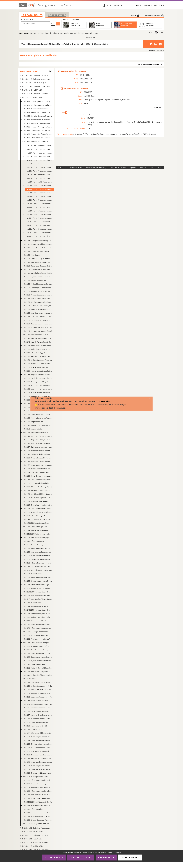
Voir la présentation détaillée (148, 64)
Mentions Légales (76, 167)
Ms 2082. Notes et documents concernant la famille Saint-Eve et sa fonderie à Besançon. (38, 112)
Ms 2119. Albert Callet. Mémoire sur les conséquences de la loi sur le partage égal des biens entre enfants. (38, 251)
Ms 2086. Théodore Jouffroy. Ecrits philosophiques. (38, 127)
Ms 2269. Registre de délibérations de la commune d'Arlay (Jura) (38, 661)
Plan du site (62, 167)
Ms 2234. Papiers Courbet (33, 574)
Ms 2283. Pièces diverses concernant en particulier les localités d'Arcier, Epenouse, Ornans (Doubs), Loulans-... (38, 700)
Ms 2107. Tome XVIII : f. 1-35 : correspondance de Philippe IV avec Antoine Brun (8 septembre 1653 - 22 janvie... (40, 207)
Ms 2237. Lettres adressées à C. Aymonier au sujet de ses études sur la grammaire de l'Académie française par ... (38, 584)
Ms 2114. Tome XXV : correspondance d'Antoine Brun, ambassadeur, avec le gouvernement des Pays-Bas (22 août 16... (40, 232)
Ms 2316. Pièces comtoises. (33, 809)
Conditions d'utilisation (118, 167)
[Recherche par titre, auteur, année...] (35, 23)
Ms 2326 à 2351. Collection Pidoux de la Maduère (35, 828)
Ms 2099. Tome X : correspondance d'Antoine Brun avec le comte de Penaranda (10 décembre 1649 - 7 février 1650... (40, 178)
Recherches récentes (154, 15)
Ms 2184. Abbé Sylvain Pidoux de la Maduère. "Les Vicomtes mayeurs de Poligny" (38, 472)
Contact (155, 5)
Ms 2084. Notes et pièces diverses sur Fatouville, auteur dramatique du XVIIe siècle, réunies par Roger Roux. (38, 119)
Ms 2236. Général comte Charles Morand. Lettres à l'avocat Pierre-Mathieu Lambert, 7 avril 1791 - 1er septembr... (38, 581)
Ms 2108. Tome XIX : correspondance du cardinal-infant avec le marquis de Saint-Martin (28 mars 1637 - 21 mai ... (40, 211)
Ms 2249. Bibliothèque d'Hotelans (36, 621)
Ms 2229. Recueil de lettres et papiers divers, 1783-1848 (38, 555)
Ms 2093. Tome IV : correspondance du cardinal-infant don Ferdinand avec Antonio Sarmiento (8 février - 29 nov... (40, 156)
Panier (135, 15)
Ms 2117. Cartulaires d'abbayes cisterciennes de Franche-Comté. (38, 244)
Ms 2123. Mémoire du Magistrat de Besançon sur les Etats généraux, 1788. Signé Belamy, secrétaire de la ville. (38, 266)
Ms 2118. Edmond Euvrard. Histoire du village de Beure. (38, 248)
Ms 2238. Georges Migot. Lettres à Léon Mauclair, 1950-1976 (38, 588)
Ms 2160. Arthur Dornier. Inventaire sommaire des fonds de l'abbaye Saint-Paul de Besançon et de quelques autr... (38, 389)
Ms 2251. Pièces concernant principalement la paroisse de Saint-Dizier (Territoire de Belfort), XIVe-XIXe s (38, 628)
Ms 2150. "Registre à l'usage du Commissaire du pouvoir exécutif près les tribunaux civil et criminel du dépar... (38, 356)
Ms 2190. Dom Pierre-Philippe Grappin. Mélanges (38, 494)
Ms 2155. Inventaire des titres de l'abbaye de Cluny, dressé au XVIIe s (38, 371)
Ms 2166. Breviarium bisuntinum (35, 411)
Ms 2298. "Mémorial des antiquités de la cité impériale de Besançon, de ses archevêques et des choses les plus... (38, 755)
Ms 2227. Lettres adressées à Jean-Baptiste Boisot (38, 548)
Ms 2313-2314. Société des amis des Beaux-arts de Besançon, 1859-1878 (38, 802)
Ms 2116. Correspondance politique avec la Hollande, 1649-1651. (38, 240)
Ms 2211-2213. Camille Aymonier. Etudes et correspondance (37, 527)
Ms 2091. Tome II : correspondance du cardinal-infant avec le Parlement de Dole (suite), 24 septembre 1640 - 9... (40, 149)
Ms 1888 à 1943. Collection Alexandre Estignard (35, 79)
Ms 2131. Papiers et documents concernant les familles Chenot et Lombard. (38, 295)
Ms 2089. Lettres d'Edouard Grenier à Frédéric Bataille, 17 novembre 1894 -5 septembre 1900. (38, 138)
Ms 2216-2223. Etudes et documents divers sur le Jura (37, 534)
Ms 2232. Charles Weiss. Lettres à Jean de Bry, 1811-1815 (38, 566)
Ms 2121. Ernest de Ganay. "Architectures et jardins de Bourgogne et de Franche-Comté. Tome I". (38, 259)
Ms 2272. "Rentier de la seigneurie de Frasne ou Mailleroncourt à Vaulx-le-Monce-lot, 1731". (38, 671)
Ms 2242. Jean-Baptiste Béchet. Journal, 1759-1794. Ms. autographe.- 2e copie (38, 599)
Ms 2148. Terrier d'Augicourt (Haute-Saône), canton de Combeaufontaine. (38, 349)
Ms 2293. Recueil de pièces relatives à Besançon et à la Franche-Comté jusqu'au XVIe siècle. (38, 737)
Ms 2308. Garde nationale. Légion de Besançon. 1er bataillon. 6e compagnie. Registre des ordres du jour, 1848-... (38, 784)
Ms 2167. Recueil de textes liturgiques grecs (38, 414)
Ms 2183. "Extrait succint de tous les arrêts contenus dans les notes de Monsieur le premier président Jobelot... (38, 469)
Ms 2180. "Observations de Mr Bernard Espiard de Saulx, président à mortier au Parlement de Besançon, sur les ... (38, 458)
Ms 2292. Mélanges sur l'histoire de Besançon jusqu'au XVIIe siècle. (38, 733)
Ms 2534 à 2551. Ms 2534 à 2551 (32, 839)
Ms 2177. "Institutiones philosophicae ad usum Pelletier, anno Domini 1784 (38, 447)
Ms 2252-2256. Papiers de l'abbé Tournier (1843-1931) (37, 632)
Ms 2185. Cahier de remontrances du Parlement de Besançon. (38, 476)
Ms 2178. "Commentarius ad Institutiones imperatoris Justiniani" (38, 450)
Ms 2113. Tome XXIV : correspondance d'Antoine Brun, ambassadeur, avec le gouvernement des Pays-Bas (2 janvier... (40, 229)
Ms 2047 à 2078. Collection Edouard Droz (35, 93)
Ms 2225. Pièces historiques (34, 541)
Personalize (106, 857)
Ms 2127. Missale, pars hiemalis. (35, 280)
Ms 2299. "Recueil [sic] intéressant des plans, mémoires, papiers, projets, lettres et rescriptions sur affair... (38, 758)
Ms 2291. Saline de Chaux (33, 729)
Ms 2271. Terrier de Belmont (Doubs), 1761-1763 (38, 668)
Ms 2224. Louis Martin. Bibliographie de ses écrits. (38, 537)
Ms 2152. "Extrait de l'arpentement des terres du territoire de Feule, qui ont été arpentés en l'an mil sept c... (38, 364)
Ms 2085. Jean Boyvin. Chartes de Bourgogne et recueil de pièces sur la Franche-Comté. (38, 123)
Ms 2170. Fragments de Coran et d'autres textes (38, 425)
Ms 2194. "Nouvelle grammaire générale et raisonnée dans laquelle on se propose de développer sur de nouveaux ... (38, 505)
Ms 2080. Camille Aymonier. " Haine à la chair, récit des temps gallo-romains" (38, 105)
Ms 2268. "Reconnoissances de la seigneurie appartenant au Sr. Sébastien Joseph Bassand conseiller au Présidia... (38, 657)
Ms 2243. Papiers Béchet (32, 603)
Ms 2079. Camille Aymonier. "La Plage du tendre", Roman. (38, 101)
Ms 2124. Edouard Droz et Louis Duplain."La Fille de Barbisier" (38, 269)
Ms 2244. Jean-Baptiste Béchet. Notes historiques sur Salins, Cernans (38, 606)
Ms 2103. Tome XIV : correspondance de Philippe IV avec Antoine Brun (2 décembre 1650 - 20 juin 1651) (40, 193)
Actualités (147, 5)
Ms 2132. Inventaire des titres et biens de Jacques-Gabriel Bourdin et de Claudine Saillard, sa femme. (38, 298)
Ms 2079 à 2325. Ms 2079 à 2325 (32, 97)
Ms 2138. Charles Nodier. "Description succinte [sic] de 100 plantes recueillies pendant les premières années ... (38, 320)
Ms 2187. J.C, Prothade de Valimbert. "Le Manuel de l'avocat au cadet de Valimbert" (38, 483)
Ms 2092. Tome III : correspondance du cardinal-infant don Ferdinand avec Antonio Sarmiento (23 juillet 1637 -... (40, 153)
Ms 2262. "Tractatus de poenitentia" (37, 639)
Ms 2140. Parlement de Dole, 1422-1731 (38, 327)
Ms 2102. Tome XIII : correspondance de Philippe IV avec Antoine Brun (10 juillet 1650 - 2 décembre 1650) (40, 189)
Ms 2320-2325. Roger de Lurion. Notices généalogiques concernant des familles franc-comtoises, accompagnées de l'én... (37, 824)
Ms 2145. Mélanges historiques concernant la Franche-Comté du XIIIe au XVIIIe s (38, 338)
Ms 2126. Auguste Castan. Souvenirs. (37, 277)
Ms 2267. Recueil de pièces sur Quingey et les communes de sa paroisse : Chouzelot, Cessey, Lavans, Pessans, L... (38, 653)
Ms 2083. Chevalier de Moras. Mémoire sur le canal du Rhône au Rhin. (38, 116)
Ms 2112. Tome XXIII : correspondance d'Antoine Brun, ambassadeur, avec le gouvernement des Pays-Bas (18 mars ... (40, 225)
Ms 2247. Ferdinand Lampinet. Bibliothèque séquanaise (38, 613)
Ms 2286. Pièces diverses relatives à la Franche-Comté (38, 711)
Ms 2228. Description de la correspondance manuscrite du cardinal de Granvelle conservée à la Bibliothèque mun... (38, 552)
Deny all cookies (81, 857)
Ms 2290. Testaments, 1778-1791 (35, 726)
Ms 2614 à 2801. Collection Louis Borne (35, 850)
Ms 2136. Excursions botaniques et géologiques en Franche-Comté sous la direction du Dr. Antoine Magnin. (38, 313)
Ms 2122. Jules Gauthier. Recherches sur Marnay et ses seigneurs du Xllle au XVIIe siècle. (38, 262)
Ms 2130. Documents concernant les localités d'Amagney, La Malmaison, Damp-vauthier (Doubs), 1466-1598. (38, 291)
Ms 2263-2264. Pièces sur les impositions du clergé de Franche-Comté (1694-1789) (37, 642)
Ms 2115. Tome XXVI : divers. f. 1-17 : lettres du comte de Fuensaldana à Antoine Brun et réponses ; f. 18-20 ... (40, 236)
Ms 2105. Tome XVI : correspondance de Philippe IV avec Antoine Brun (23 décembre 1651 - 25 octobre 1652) (40, 200)
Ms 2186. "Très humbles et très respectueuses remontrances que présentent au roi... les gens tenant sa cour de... (38, 479)
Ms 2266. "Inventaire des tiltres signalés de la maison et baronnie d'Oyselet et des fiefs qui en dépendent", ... (38, 650)
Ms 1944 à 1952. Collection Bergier (33, 83)
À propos (137, 5)
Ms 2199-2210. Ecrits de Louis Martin (37, 523)
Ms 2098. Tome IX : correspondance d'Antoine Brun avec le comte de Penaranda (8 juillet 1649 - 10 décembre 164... (40, 174)
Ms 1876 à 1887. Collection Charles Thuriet (35, 75)
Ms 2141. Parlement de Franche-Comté (38, 331)
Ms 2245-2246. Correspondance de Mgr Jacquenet (37, 610)
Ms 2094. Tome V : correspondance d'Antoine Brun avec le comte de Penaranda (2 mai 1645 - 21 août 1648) (40, 160)
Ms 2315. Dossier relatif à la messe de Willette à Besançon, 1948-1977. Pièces (38, 805)
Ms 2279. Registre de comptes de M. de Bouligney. (38, 686)
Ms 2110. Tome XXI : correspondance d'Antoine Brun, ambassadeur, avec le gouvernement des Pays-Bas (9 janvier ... (40, 218)
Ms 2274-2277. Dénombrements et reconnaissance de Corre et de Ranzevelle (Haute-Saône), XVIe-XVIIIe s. (37, 679)
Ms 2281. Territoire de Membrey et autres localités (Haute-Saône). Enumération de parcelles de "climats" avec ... (38, 693)
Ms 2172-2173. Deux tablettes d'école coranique (37, 432)
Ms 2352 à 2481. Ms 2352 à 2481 (32, 831)
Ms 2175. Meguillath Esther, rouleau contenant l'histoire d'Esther (38, 440)
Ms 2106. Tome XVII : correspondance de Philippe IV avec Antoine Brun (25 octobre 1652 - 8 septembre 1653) (40, 203)
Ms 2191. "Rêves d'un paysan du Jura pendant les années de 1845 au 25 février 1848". (38, 498)
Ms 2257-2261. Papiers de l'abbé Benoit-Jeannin (37, 635)
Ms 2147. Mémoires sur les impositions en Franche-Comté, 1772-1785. (38, 345)
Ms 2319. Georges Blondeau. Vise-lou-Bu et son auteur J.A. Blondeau (38, 820)
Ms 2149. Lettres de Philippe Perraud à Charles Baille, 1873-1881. (38, 353)
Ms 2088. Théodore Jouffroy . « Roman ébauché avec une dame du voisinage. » (38, 134)
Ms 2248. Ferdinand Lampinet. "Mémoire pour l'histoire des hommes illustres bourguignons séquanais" (38, 617)
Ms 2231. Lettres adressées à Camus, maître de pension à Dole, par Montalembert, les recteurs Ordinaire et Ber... (38, 563)
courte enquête (102, 401)
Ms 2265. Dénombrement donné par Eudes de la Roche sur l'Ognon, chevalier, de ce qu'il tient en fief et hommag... (38, 646)
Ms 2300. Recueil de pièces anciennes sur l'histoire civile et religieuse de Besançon (38, 762)
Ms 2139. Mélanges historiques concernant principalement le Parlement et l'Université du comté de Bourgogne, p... (38, 324)
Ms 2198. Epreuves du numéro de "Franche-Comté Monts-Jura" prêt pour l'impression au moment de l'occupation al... (38, 519)
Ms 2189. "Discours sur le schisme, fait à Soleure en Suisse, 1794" (38, 490)
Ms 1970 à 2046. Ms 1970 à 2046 (32, 90)
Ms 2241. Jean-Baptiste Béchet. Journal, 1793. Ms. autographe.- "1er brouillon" (38, 595)
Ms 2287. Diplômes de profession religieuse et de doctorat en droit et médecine (38, 715)
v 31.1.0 (159, 167)
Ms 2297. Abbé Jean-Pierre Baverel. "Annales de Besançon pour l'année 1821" (38, 751)
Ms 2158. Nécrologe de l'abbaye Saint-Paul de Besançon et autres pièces (38, 382)
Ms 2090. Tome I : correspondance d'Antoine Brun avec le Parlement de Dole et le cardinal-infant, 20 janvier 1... (40, 146)
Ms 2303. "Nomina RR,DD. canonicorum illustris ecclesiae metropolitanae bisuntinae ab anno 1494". (38, 773)
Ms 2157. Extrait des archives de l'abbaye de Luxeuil (38, 378)
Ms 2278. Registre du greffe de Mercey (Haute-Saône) (38, 682)
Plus (156, 107)
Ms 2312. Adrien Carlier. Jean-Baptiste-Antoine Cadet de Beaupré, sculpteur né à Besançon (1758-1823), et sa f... (38, 798)
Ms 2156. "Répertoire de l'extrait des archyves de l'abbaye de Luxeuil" (38, 374)
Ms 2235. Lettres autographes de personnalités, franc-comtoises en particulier (38, 577)
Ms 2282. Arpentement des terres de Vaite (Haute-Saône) (38, 697)
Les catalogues (31, 15)
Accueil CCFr (23, 33)
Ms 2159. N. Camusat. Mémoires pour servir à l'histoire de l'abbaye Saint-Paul (38, 385)
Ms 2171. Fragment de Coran (34, 429)
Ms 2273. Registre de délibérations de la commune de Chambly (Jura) (38, 675)
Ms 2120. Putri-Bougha (32, 255)
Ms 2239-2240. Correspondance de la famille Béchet (37, 592)
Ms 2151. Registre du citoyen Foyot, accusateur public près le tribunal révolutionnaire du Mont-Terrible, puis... (38, 360)
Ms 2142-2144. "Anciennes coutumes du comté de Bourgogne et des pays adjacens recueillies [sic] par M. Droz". (37, 335)
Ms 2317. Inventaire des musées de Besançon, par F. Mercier (38, 813)
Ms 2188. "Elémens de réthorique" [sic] (38, 487)
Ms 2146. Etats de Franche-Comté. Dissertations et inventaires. (38, 342)
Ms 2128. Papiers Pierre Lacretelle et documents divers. (38, 284)
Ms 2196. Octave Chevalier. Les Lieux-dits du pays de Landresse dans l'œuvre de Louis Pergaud (38, 512)
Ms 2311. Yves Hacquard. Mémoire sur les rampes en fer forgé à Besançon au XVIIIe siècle (38, 795)
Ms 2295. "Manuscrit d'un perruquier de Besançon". (38, 744)
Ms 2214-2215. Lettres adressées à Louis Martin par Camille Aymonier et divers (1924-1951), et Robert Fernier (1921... (37, 530)
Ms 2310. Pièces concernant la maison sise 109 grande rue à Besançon (38, 791)
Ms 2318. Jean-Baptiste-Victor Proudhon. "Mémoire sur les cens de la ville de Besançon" (38, 816)
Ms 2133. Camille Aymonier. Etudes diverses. (38, 302)
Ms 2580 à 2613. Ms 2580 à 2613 (32, 846)
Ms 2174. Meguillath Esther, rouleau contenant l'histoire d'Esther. (38, 436)
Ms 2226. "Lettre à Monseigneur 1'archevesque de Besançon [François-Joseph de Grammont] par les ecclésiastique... (38, 545)
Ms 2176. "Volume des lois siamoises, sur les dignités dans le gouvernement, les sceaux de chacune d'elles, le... (38, 443)
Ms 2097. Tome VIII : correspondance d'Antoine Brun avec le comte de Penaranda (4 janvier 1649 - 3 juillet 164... (40, 171)
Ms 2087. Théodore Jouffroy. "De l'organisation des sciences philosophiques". (38, 130)
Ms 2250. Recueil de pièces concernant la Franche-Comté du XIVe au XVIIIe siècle (38, 624)
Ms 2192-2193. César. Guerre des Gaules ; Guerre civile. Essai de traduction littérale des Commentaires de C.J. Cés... (37, 501)
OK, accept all (54, 857)
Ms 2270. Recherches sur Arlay (35, 664)
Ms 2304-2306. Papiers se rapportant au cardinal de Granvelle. (37, 776)
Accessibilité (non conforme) (96, 167)
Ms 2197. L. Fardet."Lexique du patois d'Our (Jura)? (38, 516)
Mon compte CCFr (115, 5)
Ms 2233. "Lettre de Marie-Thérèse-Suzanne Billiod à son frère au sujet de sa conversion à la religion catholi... (38, 570)
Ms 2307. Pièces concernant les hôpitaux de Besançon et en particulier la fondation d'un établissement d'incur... (38, 780)
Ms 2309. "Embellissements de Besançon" (38, 787)
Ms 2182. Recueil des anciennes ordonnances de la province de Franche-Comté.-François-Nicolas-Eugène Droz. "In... (38, 465)
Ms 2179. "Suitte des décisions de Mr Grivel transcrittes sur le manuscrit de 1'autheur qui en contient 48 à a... (38, 454)
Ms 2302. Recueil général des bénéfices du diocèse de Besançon (38, 769)
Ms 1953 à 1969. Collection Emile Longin (35, 86)
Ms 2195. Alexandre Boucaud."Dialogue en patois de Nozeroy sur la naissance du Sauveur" (38, 508)
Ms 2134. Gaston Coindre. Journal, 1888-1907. (38, 306)
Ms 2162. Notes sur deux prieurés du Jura (38, 396)
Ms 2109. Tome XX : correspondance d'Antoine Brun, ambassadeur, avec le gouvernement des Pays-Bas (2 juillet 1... (40, 214)
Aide (162, 5)
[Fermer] (145, 398)
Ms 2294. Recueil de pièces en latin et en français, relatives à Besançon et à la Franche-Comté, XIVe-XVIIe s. (38, 740)
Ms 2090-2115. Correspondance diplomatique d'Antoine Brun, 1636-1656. (37, 141)
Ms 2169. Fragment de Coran (34, 421)
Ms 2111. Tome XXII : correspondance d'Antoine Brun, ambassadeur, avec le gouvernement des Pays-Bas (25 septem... (40, 222)
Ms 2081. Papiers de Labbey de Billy (36, 109)
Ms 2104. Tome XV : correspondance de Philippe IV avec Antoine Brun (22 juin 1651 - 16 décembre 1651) (40, 196)
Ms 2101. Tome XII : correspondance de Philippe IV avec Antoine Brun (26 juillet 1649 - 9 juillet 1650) (40, 185)
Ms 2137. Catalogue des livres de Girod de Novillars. (38, 316)
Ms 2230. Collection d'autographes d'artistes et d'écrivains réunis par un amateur (38, 559)
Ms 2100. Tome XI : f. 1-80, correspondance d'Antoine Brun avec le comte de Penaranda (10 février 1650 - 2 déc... (40, 182)
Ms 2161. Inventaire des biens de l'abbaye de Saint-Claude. (38, 393)
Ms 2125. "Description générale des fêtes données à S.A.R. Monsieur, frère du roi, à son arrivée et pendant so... (38, 273)
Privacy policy (130, 857)
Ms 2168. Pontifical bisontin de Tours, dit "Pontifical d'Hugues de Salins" (38, 418)
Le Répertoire (57, 15)
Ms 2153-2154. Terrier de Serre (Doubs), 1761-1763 (37, 367)
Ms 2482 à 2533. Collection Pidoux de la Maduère (35, 835)
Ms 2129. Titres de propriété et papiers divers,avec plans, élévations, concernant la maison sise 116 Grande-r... (38, 287)
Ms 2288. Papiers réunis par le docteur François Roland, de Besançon (38, 718)
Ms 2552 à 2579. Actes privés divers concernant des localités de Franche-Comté (35, 842)
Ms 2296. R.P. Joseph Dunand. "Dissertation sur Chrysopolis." (38, 747)
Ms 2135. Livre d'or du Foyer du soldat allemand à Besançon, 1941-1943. (38, 309)
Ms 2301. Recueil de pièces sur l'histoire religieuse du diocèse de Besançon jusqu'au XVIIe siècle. (38, 766)
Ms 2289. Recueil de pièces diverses (36, 722)
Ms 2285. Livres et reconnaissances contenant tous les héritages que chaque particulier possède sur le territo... (38, 708)
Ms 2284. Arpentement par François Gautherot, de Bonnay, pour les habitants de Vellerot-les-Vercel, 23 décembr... (38, 704)
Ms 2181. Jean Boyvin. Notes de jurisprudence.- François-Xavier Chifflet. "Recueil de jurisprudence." (38, 461)
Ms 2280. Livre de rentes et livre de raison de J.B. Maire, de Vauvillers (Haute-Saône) (38, 690)
